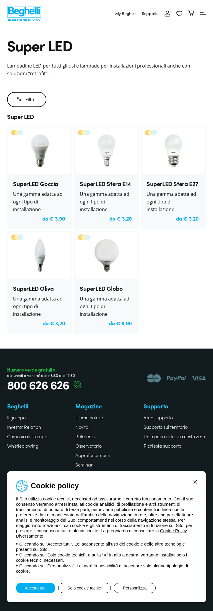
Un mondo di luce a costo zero (174, 436)
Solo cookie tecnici (84, 588)
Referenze (85, 436)
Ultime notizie (89, 417)
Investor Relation (24, 426)
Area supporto (158, 417)
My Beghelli (125, 13)
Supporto (150, 13)
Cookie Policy (173, 530)
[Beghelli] (24, 12)
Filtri (25, 99)
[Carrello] (191, 13)
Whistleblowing (22, 445)
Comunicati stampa (27, 436)
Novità (82, 426)
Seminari (84, 464)
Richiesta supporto (162, 445)
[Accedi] (167, 13)
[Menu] (203, 13)
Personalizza (135, 588)
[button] (179, 13)
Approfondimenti (92, 455)
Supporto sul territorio (166, 426)
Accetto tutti (35, 588)
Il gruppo (16, 417)
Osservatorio (88, 445)
